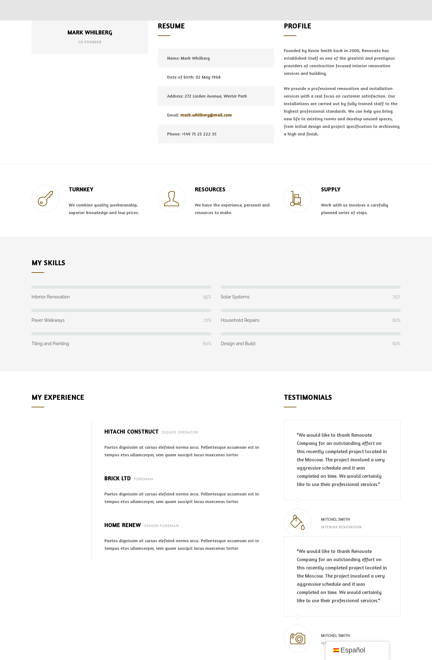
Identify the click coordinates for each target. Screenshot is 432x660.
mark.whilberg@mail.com (206, 114)
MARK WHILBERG (89, 32)
